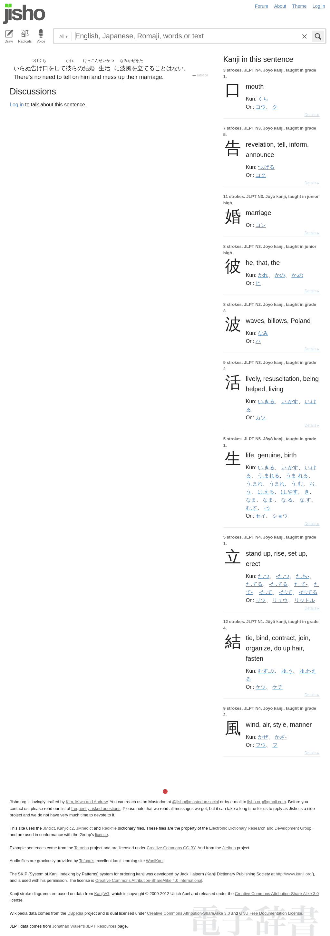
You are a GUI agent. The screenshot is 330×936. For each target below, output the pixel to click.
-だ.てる (308, 592)
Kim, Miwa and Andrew (86, 801)
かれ (263, 274)
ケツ (261, 686)
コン (261, 225)
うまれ (277, 483)
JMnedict (84, 828)
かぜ (263, 736)
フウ (261, 744)
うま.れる (297, 475)
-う (267, 507)
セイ (261, 515)
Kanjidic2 (65, 828)
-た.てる (278, 584)
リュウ (280, 600)
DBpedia (75, 913)
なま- (269, 499)
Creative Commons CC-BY (171, 847)
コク (261, 175)
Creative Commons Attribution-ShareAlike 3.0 (188, 913)
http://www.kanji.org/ (294, 874)
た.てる (254, 584)
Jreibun (229, 847)
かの (280, 274)
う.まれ (254, 483)
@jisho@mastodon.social (195, 801)
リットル (304, 600)
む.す (251, 507)
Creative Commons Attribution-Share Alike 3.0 (277, 893)
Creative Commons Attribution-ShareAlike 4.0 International (148, 880)
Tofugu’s (86, 860)
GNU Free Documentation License (270, 913)
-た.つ (282, 576)
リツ (261, 600)
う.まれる (268, 475)
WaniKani (154, 860)
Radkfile (109, 828)
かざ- (280, 736)
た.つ (263, 576)
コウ (261, 106)
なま (251, 499)
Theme (299, 6)
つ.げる (266, 167)
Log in (319, 6)
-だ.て (285, 592)
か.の (297, 274)
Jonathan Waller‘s (68, 926)
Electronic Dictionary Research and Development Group (260, 828)
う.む (297, 483)
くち (263, 98)
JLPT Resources (101, 926)
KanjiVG (101, 893)
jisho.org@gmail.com (266, 801)
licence (101, 834)
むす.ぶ (266, 670)
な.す (305, 499)
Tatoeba (202, 75)
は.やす (289, 491)
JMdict (49, 828)
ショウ (280, 515)
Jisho (24, 14)
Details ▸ (312, 114)
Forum (261, 6)
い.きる (266, 401)
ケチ (277, 686)
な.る (287, 499)
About (280, 6)
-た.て (265, 592)
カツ (261, 417)
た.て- (300, 584)
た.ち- (302, 576)
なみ (263, 332)
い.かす (289, 401)
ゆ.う (287, 670)
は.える (265, 491)
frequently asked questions (95, 808)
